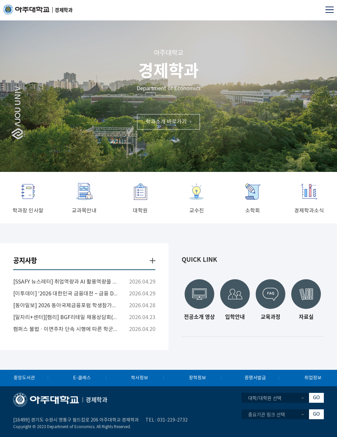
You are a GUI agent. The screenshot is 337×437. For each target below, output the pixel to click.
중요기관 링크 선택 (266, 414)
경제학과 (168, 70)
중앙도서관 (24, 378)
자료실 (306, 316)
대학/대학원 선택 (264, 398)
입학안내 (235, 316)
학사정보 (139, 378)
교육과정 (270, 316)
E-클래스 (82, 378)
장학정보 (197, 378)
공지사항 (25, 260)
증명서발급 (255, 378)
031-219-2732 (172, 420)
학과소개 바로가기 (166, 121)
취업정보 (313, 378)
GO (316, 397)
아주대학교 (168, 53)
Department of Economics (169, 89)
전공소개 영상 (199, 316)
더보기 (152, 260)
